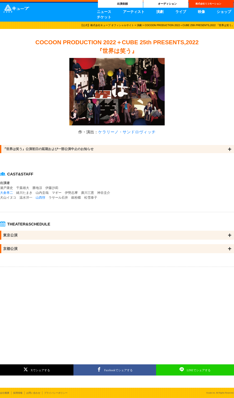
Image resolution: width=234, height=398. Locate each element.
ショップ (224, 12)
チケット (104, 17)
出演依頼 (122, 3)
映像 (201, 12)
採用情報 (17, 393)
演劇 (159, 12)
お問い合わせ (33, 393)
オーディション (167, 3)
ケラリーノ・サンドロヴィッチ (127, 132)
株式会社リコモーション (208, 3)
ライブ (180, 12)
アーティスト (134, 12)
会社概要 (4, 393)
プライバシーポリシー (56, 393)
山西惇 (40, 197)
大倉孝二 (6, 193)
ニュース (104, 12)
